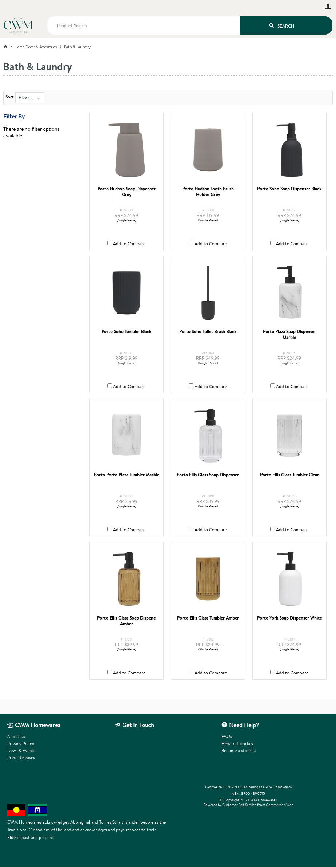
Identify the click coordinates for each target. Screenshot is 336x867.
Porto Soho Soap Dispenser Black (289, 189)
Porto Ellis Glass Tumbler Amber (208, 618)
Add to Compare (129, 243)
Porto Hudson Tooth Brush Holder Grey (208, 192)
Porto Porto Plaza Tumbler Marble (126, 475)
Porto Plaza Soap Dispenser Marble (289, 334)
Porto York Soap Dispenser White (289, 618)
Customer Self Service (239, 804)
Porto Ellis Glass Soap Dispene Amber (126, 621)
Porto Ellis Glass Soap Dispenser (208, 475)
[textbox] (143, 25)
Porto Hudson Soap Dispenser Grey (126, 192)
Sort (9, 97)
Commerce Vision (279, 804)
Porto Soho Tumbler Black (126, 332)
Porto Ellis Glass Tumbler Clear (289, 475)
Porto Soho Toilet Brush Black (207, 332)
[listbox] (29, 97)
